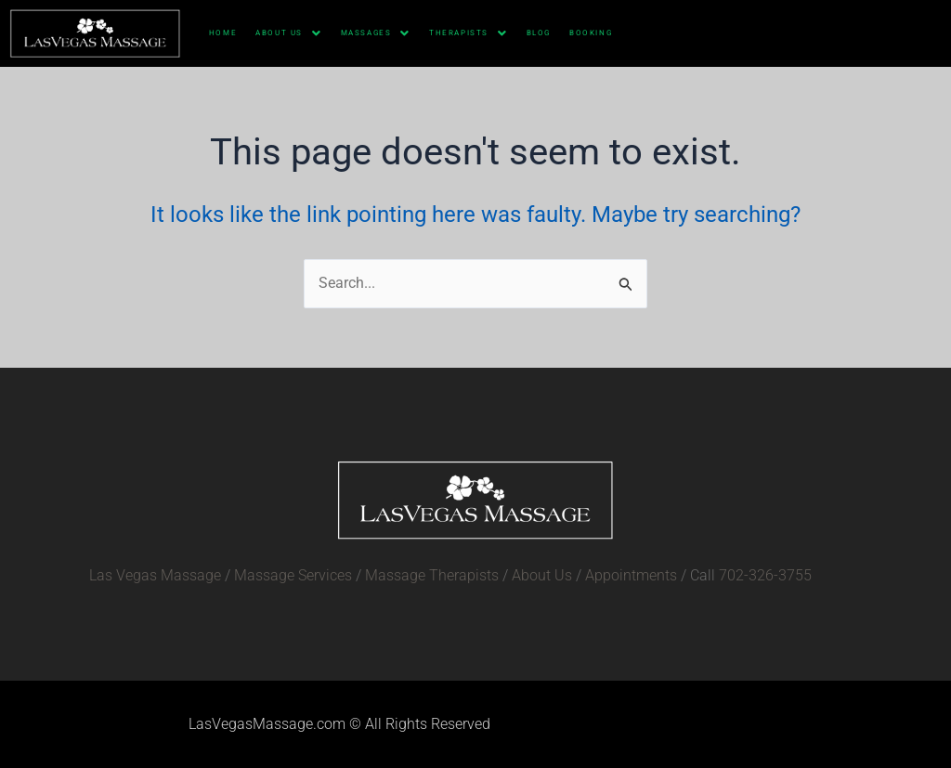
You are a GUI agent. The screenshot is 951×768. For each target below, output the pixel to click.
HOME (223, 33)
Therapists (468, 33)
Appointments (631, 575)
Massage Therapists (432, 575)
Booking (590, 33)
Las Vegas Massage (155, 575)
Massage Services (293, 575)
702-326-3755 (765, 575)
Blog (539, 33)
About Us (288, 33)
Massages (375, 33)
